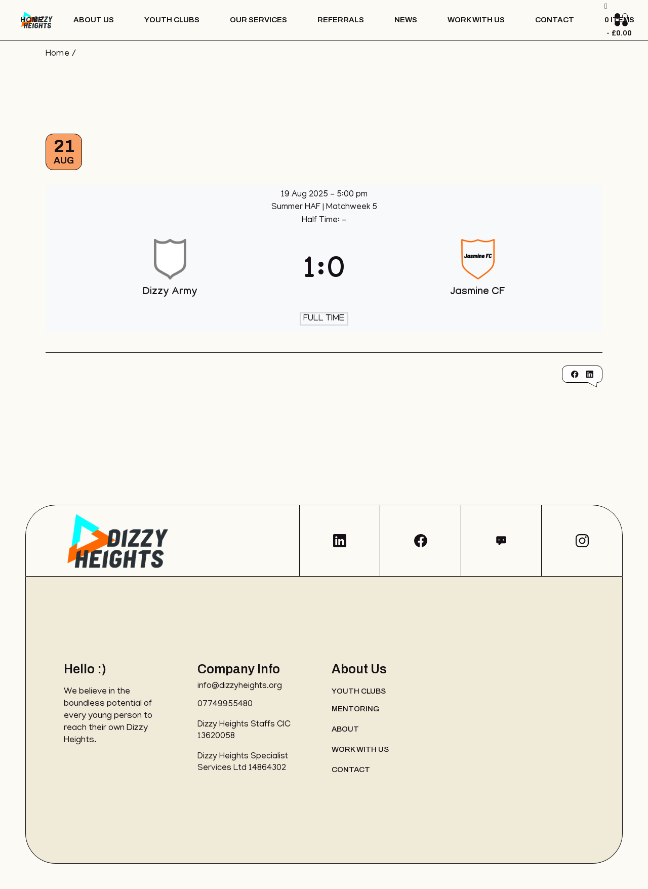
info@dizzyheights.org (239, 686)
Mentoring (355, 709)
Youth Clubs (359, 691)
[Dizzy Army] (170, 272)
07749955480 (225, 704)
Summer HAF (296, 207)
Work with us (360, 749)
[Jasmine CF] (478, 272)
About (345, 729)
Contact (351, 769)
